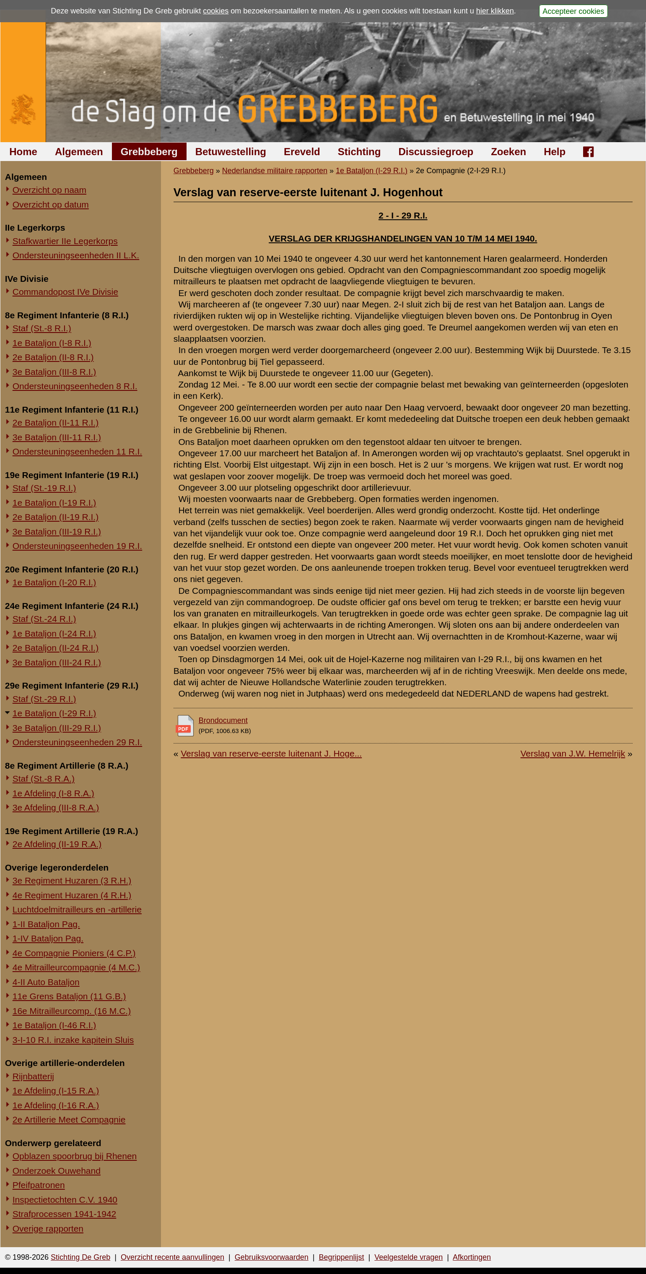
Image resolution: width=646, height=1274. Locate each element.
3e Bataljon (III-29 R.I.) (57, 728)
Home (23, 151)
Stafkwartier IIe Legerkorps (65, 241)
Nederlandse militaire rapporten (274, 170)
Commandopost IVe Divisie (65, 291)
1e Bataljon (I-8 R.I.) (52, 343)
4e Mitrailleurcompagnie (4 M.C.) (76, 967)
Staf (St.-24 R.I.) (44, 619)
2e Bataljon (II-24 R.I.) (56, 648)
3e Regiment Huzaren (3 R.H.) (72, 880)
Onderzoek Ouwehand (57, 1170)
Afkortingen (472, 1257)
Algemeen (79, 151)
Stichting (359, 151)
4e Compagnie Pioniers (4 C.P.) (74, 953)
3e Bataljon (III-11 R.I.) (57, 437)
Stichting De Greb (80, 1257)
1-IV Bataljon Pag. (48, 938)
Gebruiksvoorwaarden (272, 1257)
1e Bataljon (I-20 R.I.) (54, 582)
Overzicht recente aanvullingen (172, 1257)
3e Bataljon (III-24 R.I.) (57, 662)
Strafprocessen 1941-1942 (65, 1214)
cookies (215, 11)
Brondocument (223, 720)
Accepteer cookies (573, 11)
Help (555, 151)
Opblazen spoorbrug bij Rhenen (75, 1156)
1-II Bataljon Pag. (46, 924)
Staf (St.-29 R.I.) (44, 699)
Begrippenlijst (341, 1257)
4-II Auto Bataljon (46, 982)
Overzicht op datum (51, 204)
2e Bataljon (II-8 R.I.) (53, 357)
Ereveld (302, 151)
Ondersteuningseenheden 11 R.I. (77, 451)
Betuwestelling (230, 151)
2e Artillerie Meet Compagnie (69, 1119)
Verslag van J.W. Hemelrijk (572, 753)
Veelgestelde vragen (408, 1257)
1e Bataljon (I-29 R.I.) (54, 713)
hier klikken (495, 11)
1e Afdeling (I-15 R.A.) (56, 1090)
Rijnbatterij (33, 1076)
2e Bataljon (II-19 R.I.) (56, 517)
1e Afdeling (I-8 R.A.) (53, 793)
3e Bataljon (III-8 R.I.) (54, 372)
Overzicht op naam (49, 190)
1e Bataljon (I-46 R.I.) (54, 1025)
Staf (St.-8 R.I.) (42, 328)
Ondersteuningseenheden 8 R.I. (75, 386)
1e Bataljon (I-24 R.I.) (54, 633)
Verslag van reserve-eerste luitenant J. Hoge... (271, 753)
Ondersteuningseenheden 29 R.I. (77, 742)
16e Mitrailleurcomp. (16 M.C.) (72, 1011)
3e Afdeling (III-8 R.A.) (56, 807)
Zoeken (508, 151)
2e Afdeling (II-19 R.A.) (57, 844)
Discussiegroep (435, 151)
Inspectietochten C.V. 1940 (65, 1199)
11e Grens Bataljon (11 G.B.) (69, 996)
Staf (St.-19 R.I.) (44, 488)
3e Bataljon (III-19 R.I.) (57, 531)
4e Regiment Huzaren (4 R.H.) (72, 895)
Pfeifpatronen (39, 1185)
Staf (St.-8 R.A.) (44, 778)
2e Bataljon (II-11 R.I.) (56, 422)
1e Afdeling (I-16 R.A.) (56, 1105)
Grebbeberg (149, 151)
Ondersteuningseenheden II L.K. (76, 255)
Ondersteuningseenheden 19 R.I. (77, 546)
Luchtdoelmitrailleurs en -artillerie (77, 909)
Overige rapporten (48, 1228)
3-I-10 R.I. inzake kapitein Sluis (73, 1040)
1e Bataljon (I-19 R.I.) (54, 502)
